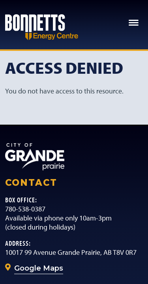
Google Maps (38, 268)
